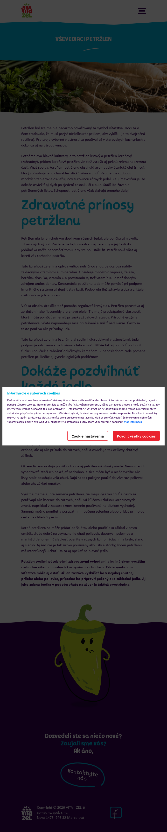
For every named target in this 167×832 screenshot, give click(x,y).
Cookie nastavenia (87, 436)
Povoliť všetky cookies (136, 436)
